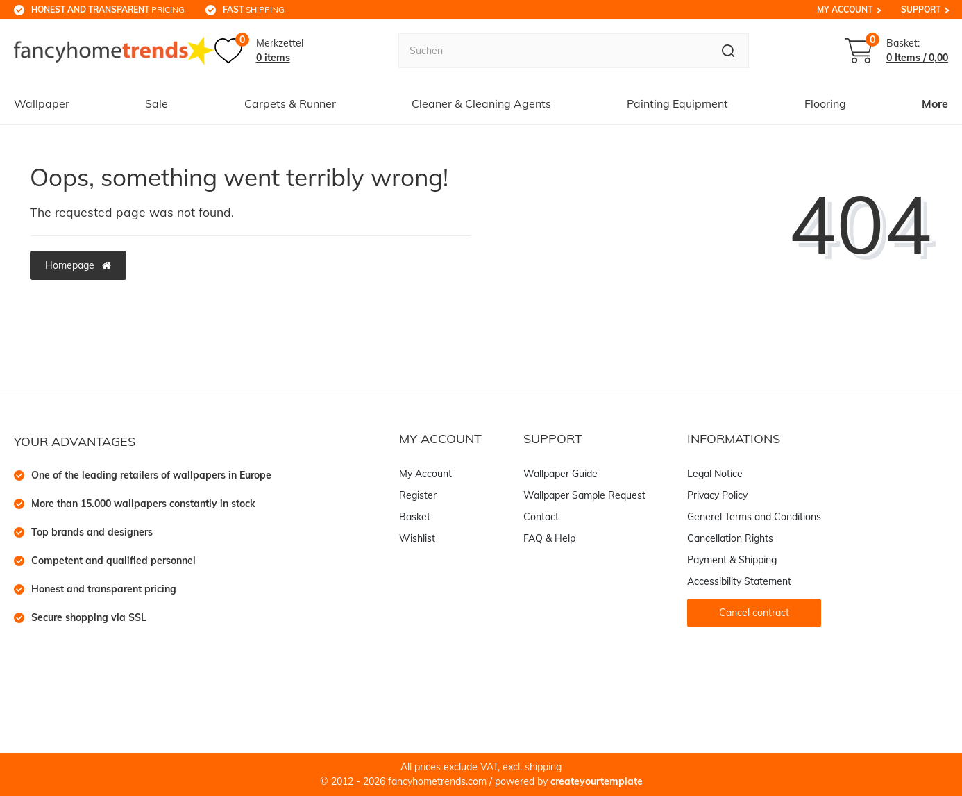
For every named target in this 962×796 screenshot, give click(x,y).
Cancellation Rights (730, 538)
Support (920, 9)
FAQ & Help (549, 538)
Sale (156, 103)
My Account (844, 9)
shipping (254, 9)
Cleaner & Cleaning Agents (481, 103)
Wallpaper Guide (560, 473)
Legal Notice (715, 473)
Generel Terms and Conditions (754, 517)
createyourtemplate (596, 781)
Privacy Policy (717, 495)
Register (418, 495)
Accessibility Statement (739, 581)
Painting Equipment (677, 103)
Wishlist (417, 538)
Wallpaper (41, 103)
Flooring (825, 103)
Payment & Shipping (732, 560)
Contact (541, 517)
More (935, 103)
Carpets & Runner (290, 103)
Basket (414, 517)
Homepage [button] (78, 265)
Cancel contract (754, 612)
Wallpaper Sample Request (584, 495)
